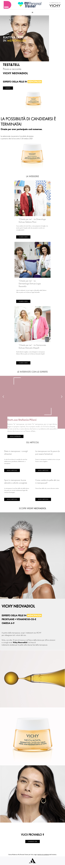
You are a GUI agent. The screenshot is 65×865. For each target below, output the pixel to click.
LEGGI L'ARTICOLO (12, 470)
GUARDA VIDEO (23, 237)
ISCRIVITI (8, 88)
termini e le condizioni (43, 854)
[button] (32, 12)
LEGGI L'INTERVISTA (15, 436)
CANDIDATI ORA (32, 841)
